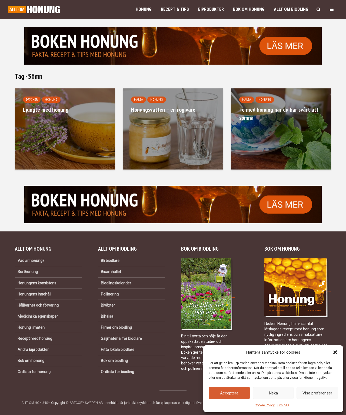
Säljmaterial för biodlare (121, 338)
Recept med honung (35, 338)
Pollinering (110, 294)
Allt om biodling (291, 9)
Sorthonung (28, 272)
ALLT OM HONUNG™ (35, 403)
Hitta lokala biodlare (117, 349)
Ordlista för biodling (117, 372)
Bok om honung (249, 9)
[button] (335, 352)
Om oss (283, 405)
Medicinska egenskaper (38, 316)
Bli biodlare (110, 260)
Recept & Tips (175, 9)
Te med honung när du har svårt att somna (278, 113)
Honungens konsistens (37, 283)
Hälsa (138, 99)
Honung (144, 9)
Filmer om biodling (116, 327)
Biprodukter (211, 9)
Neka (273, 393)
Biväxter (108, 305)
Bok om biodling (114, 360)
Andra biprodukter (33, 349)
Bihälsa (107, 316)
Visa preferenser (317, 393)
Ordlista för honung (34, 372)
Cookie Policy (265, 405)
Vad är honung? (31, 260)
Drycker (32, 99)
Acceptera (229, 393)
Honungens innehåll (34, 294)
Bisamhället (111, 272)
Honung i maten (31, 327)
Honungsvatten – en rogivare (163, 109)
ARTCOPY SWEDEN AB (86, 403)
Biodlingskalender (116, 283)
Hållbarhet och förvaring (38, 305)
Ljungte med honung (45, 109)
